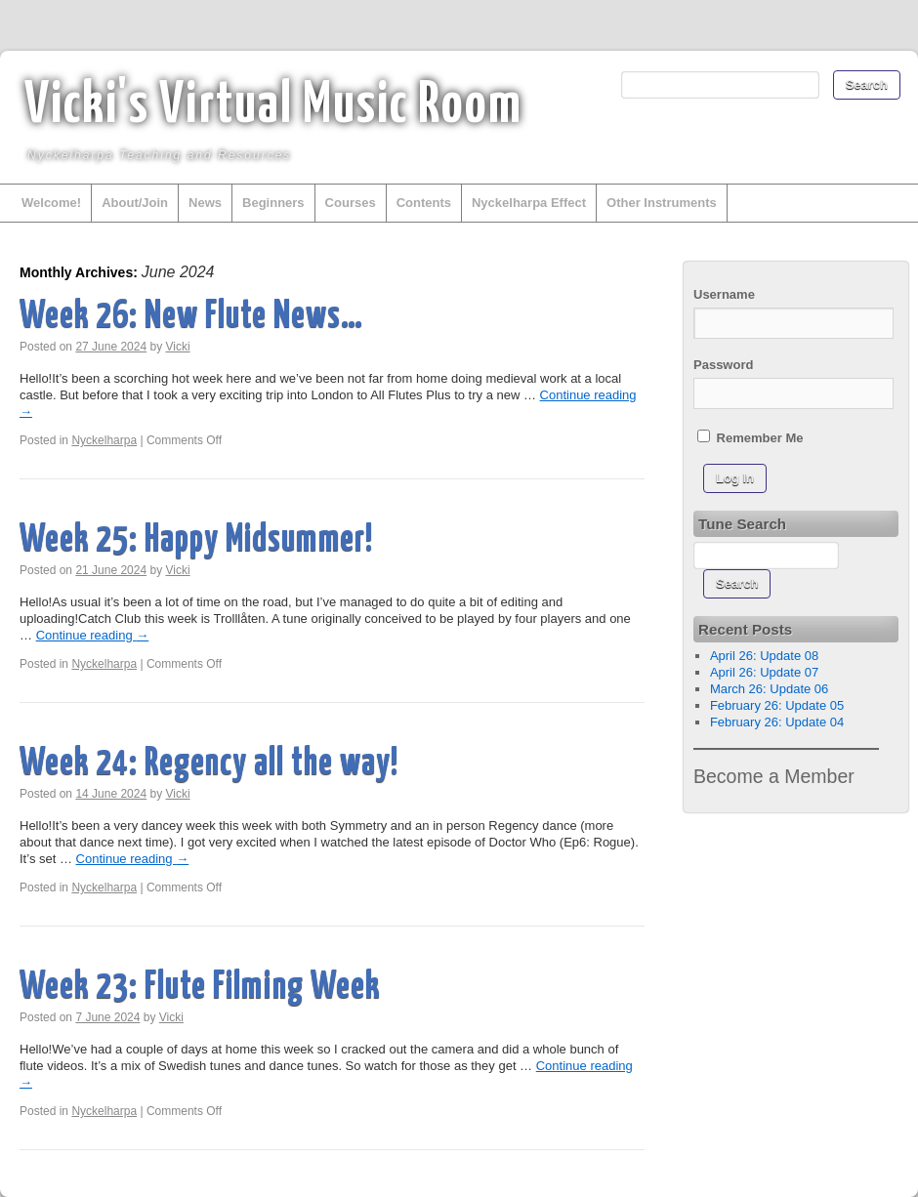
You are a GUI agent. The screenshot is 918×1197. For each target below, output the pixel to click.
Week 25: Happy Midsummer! (196, 540)
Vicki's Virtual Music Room (273, 106)
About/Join (135, 202)
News (205, 202)
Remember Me (750, 437)
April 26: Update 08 (764, 655)
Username (724, 294)
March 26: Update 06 (769, 688)
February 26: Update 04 (777, 722)
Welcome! (51, 202)
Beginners (273, 202)
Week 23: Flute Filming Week (200, 988)
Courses (350, 202)
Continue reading (92, 635)
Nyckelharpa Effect (529, 202)
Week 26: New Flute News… (191, 317)
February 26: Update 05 (777, 705)
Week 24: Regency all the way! (209, 764)
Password (723, 364)
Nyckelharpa (104, 440)
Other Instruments (661, 202)
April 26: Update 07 (764, 672)
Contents (423, 202)
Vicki (178, 346)
